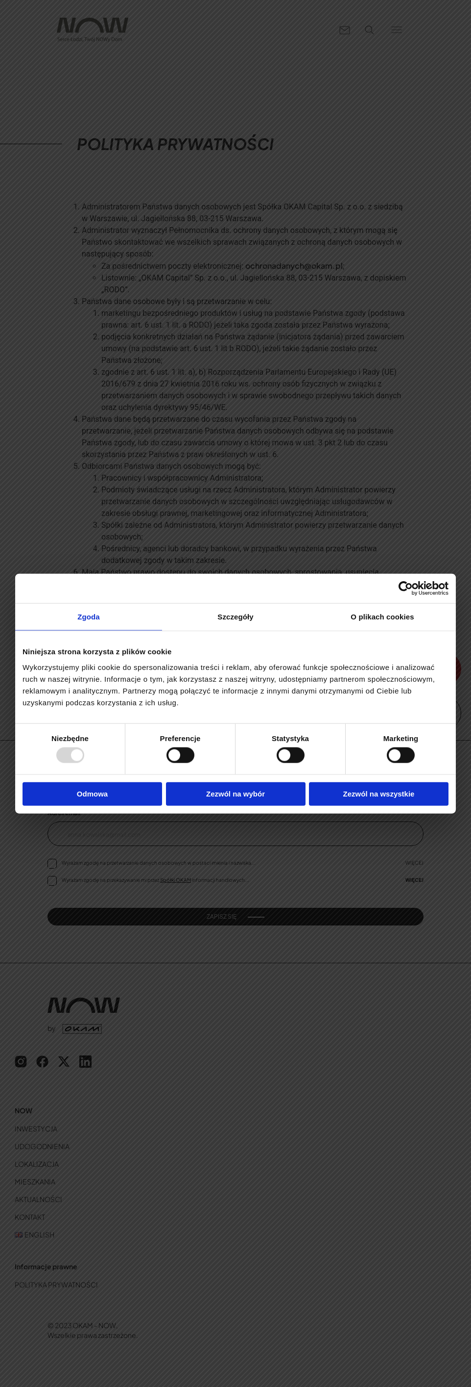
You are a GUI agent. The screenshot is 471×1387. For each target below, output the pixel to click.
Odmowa (92, 793)
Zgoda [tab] (88, 617)
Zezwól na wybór (235, 793)
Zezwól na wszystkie (379, 793)
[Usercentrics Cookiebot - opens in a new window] (405, 588)
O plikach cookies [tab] (382, 617)
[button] (397, 30)
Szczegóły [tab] (235, 617)
